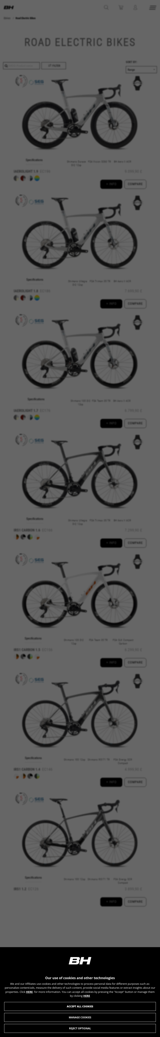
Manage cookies (80, 1017)
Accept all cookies (80, 1006)
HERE (29, 992)
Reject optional (80, 1028)
